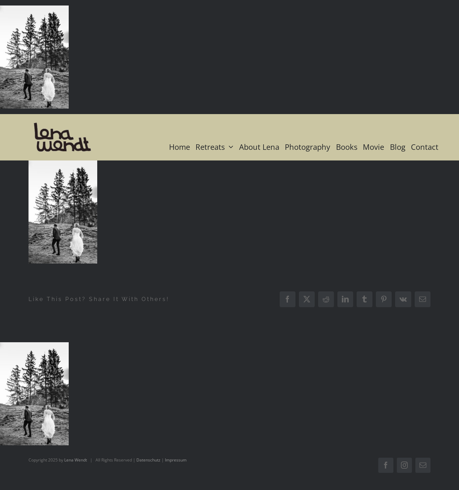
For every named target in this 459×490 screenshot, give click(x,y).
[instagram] (404, 465)
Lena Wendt (75, 460)
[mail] (422, 465)
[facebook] (385, 465)
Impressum (176, 460)
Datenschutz (148, 460)
